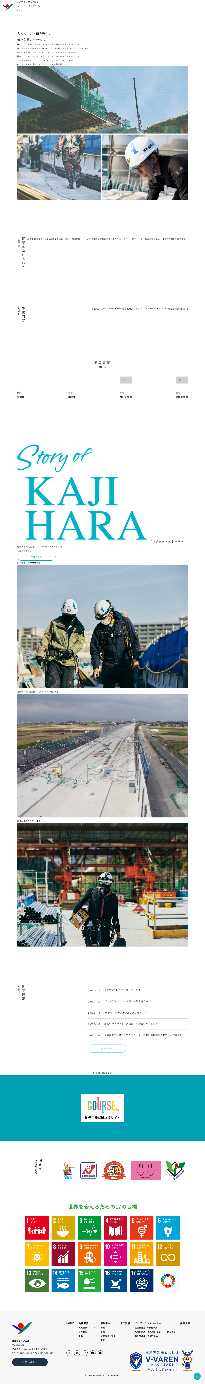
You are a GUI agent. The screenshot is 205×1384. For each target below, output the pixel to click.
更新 (103, 1340)
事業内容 (132, 6)
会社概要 (122, 6)
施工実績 (143, 6)
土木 (103, 1332)
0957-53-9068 (24, 1353)
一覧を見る (41, 403)
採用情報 (178, 6)
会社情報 (83, 1332)
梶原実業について (87, 1328)
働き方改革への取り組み (146, 1336)
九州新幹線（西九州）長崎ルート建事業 (155, 1332)
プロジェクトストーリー (160, 6)
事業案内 (105, 1323)
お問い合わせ (192, 6)
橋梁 (103, 1328)
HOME (113, 6)
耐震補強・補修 (108, 1336)
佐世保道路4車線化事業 (146, 1328)
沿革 (81, 1336)
